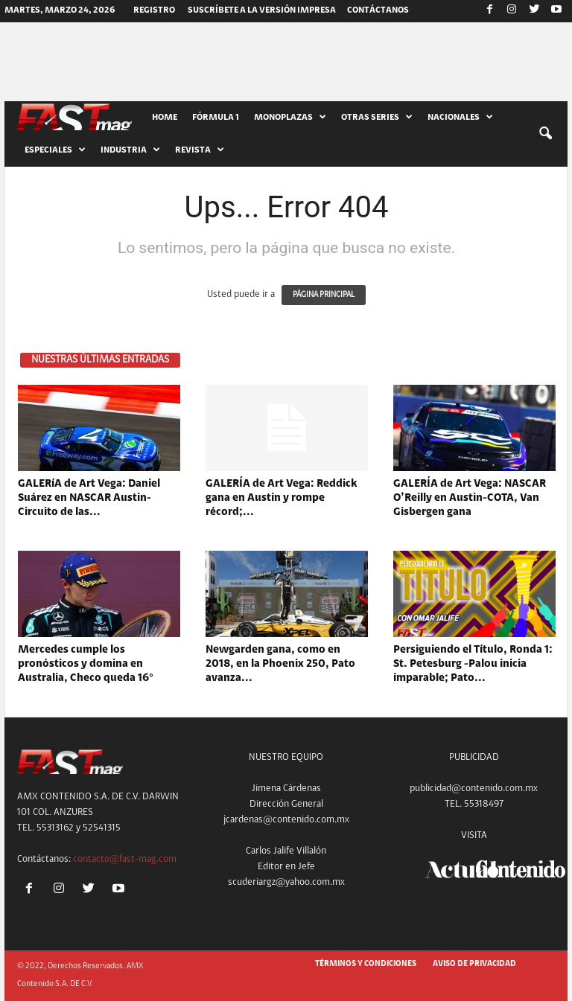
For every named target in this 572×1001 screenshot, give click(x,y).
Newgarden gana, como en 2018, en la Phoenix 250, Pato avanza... (280, 664)
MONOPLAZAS (290, 117)
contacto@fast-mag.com (125, 859)
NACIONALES (460, 117)
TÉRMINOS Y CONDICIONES (365, 964)
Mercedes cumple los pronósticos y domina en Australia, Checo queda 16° (85, 664)
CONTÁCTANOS (378, 10)
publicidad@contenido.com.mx (474, 788)
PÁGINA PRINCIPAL (324, 295)
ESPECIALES (55, 150)
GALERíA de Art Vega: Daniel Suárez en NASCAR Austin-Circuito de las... (89, 498)
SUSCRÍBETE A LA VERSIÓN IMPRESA (262, 10)
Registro (154, 10)
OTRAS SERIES (377, 117)
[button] (545, 134)
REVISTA (199, 150)
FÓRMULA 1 (215, 117)
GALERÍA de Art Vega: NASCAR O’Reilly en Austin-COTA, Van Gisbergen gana (469, 498)
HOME (164, 117)
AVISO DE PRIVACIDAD (474, 964)
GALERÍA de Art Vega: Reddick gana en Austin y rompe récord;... (281, 498)
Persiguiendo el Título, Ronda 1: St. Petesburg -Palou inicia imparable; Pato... (473, 664)
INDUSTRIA (130, 150)
